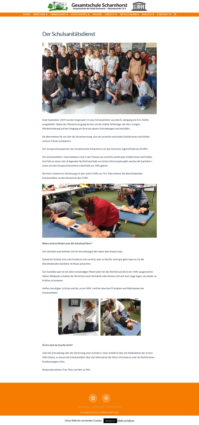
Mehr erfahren (126, 420)
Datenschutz (114, 407)
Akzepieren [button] (110, 421)
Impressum (98, 407)
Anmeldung (83, 407)
